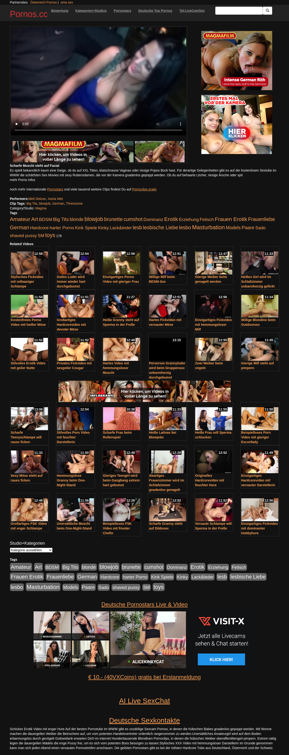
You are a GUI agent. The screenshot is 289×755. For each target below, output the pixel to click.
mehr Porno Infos (22, 180)
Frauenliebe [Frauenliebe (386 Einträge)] (261, 219)
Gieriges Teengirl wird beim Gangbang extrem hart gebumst (121, 480)
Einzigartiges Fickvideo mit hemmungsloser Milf (213, 324)
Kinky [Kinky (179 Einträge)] (103, 227)
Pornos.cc (29, 14)
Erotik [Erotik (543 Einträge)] (171, 219)
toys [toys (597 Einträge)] (50, 235)
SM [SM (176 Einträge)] (41, 235)
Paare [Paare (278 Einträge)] (248, 227)
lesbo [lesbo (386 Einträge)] (185, 227)
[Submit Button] (267, 11)
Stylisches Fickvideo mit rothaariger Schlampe (27, 281)
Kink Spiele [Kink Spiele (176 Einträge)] (86, 227)
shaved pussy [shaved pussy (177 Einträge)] (23, 235)
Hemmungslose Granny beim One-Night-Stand (71, 480)
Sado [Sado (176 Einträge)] (260, 227)
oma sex (66, 2)
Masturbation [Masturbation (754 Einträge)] (208, 227)
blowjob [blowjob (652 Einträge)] (93, 219)
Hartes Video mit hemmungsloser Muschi (116, 368)
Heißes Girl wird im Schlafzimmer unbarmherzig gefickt (258, 281)
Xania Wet (55, 199)
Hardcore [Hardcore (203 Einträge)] (39, 227)
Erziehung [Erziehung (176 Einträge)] (189, 219)
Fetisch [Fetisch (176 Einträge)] (207, 219)
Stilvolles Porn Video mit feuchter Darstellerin (73, 437)
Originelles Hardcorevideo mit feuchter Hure (209, 480)
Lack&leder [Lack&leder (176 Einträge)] (121, 227)
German (58, 203)
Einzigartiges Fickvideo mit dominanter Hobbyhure (259, 528)
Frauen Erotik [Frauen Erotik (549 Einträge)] (231, 219)
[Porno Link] (98, 151)
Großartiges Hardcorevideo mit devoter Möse (71, 324)
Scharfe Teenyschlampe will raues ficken (26, 437)
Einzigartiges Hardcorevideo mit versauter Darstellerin (258, 480)
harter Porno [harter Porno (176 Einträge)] (62, 227)
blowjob (44, 203)
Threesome (74, 203)
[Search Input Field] (239, 11)
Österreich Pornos (43, 2)
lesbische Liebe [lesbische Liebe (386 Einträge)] (160, 227)
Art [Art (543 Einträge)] (34, 219)
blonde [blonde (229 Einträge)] (77, 219)
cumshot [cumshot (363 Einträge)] (133, 219)
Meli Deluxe (37, 199)
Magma (41, 208)
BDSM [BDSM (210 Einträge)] (45, 219)
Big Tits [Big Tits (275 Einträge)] (61, 219)
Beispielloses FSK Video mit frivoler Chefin (117, 528)
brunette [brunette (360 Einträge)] (113, 219)
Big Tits (31, 203)
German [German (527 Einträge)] (19, 227)
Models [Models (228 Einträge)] (233, 227)
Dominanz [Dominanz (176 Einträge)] (153, 219)
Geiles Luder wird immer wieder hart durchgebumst (71, 281)
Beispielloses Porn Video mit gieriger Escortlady (256, 437)
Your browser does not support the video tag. (98, 81)
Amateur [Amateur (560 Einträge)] (20, 219)
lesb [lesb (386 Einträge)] (137, 227)
